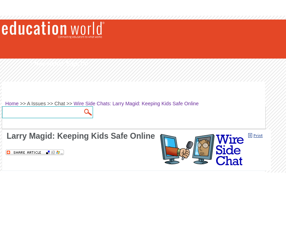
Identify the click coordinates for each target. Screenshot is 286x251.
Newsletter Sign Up (61, 63)
